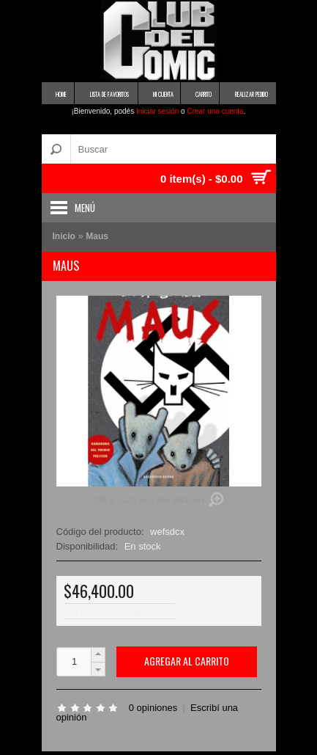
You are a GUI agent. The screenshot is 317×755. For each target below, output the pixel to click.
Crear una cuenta (215, 111)
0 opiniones (153, 707)
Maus (97, 236)
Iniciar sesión (157, 111)
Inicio (64, 236)
